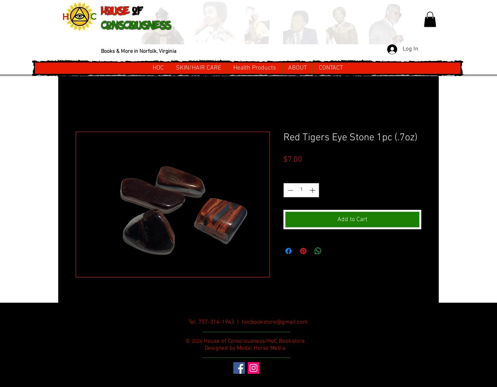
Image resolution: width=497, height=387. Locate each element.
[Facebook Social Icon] (239, 368)
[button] (430, 19)
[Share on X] (332, 251)
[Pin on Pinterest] (303, 251)
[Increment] (313, 190)
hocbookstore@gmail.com (275, 322)
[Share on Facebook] (288, 251)
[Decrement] (289, 190)
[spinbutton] (301, 190)
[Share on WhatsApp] (318, 251)
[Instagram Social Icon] (253, 368)
